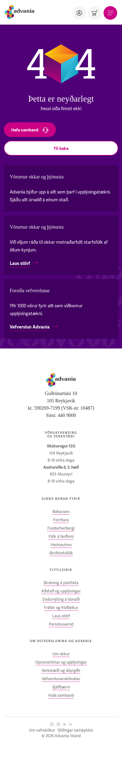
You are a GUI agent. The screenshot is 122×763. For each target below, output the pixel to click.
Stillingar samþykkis (75, 730)
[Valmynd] (110, 13)
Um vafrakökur (42, 730)
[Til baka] (61, 148)
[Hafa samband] (30, 129)
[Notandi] (79, 13)
